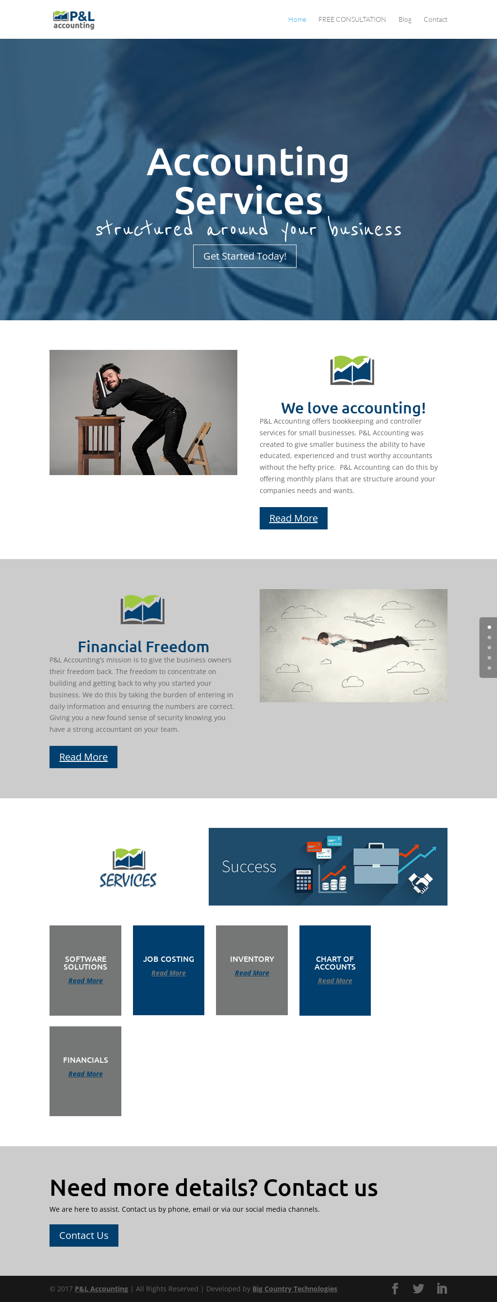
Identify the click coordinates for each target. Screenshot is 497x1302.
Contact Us (84, 1235)
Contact (435, 19)
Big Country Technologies (294, 1288)
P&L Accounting (101, 1288)
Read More (293, 518)
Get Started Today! (244, 256)
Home (297, 19)
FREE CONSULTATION (352, 19)
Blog (405, 19)
